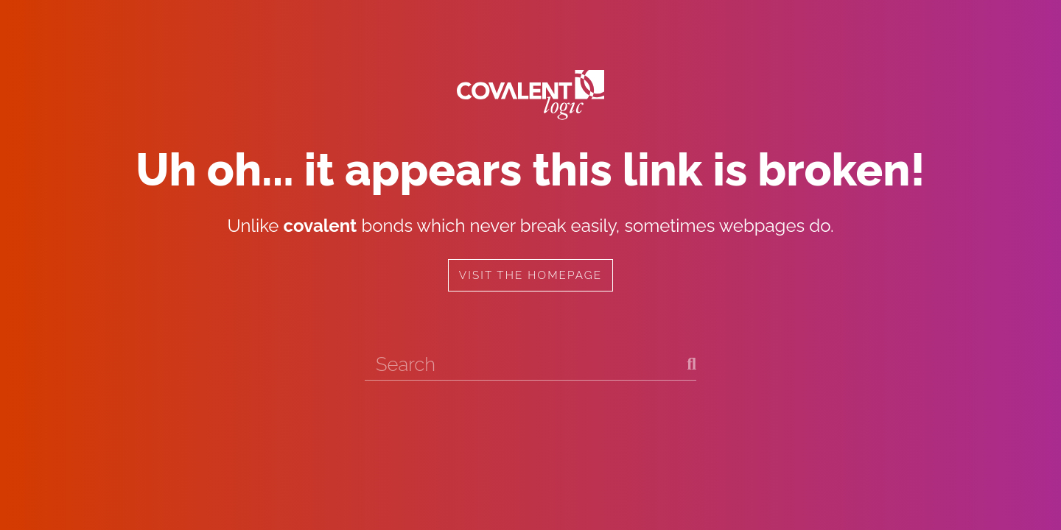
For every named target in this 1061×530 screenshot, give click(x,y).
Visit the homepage (530, 275)
